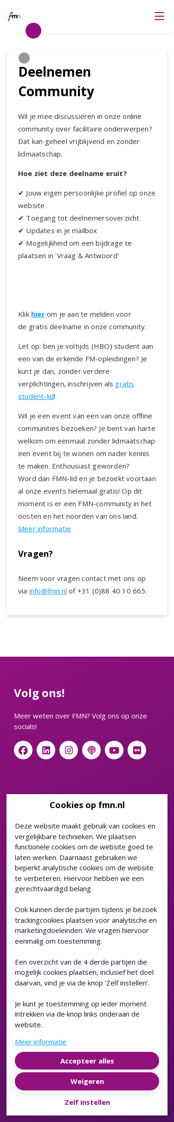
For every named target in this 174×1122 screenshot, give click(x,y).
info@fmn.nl (48, 590)
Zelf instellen (87, 1102)
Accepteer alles (87, 1060)
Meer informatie (44, 528)
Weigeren (87, 1081)
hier (38, 314)
